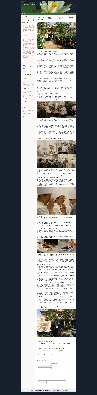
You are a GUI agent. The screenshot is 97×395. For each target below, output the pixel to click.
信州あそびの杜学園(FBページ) (28, 113)
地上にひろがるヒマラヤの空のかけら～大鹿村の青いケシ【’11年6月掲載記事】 (28, 56)
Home (23, 13)
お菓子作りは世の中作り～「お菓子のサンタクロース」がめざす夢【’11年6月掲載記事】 (28, 60)
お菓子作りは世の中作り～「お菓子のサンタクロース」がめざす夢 (50, 350)
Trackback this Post (40, 354)
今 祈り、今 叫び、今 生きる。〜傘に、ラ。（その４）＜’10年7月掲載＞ (28, 40)
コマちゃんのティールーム (27, 98)
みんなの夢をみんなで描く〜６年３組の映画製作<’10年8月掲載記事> (28, 30)
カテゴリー (25, 18)
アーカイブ (24, 65)
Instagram (24, 78)
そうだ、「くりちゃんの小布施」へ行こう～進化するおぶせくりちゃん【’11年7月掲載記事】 (29, 26)
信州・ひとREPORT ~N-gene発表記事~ (39, 4)
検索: (24, 68)
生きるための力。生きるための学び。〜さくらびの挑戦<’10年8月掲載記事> (28, 34)
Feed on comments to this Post (51, 354)
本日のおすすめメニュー (27, 82)
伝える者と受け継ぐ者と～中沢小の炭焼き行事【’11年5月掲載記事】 (29, 44)
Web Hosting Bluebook (64, 392)
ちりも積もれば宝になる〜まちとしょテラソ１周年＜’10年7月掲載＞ (29, 48)
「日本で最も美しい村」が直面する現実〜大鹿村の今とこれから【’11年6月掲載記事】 (28, 52)
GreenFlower (53, 392)
